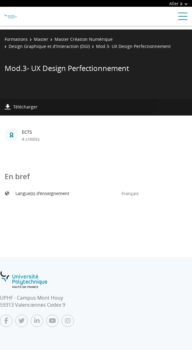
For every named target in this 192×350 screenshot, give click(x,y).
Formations (16, 39)
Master (41, 39)
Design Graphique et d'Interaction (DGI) (49, 46)
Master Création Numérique (83, 39)
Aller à (178, 3)
